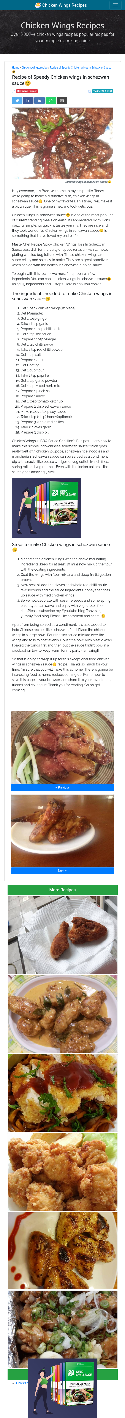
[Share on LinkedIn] (39, 100)
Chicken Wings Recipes (61, 5)
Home (15, 67)
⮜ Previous (62, 787)
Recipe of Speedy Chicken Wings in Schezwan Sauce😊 (61, 69)
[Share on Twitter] (17, 100)
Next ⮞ (62, 870)
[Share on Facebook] (28, 100)
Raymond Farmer (27, 91)
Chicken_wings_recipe (34, 67)
